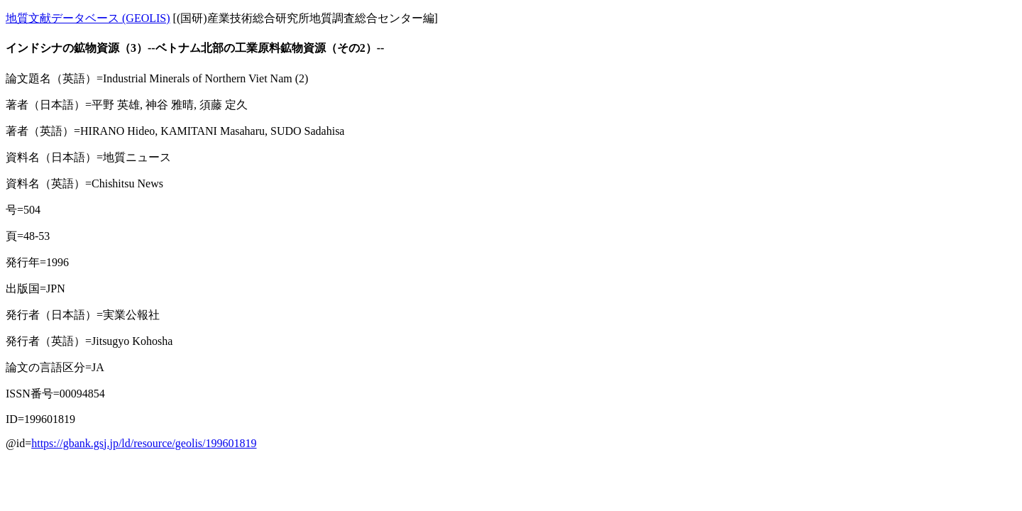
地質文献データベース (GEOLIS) (88, 18)
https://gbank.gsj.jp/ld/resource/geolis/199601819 (143, 443)
